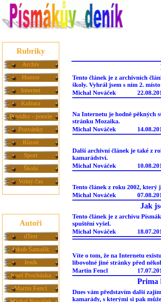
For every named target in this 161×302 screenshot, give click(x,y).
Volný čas (30, 181)
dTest (30, 236)
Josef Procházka (30, 275)
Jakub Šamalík (30, 249)
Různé (31, 142)
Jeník (30, 262)
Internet (31, 90)
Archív (31, 64)
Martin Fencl (30, 288)
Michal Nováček (94, 92)
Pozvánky (30, 129)
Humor (31, 77)
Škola (31, 168)
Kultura (30, 103)
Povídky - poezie (30, 116)
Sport (31, 155)
